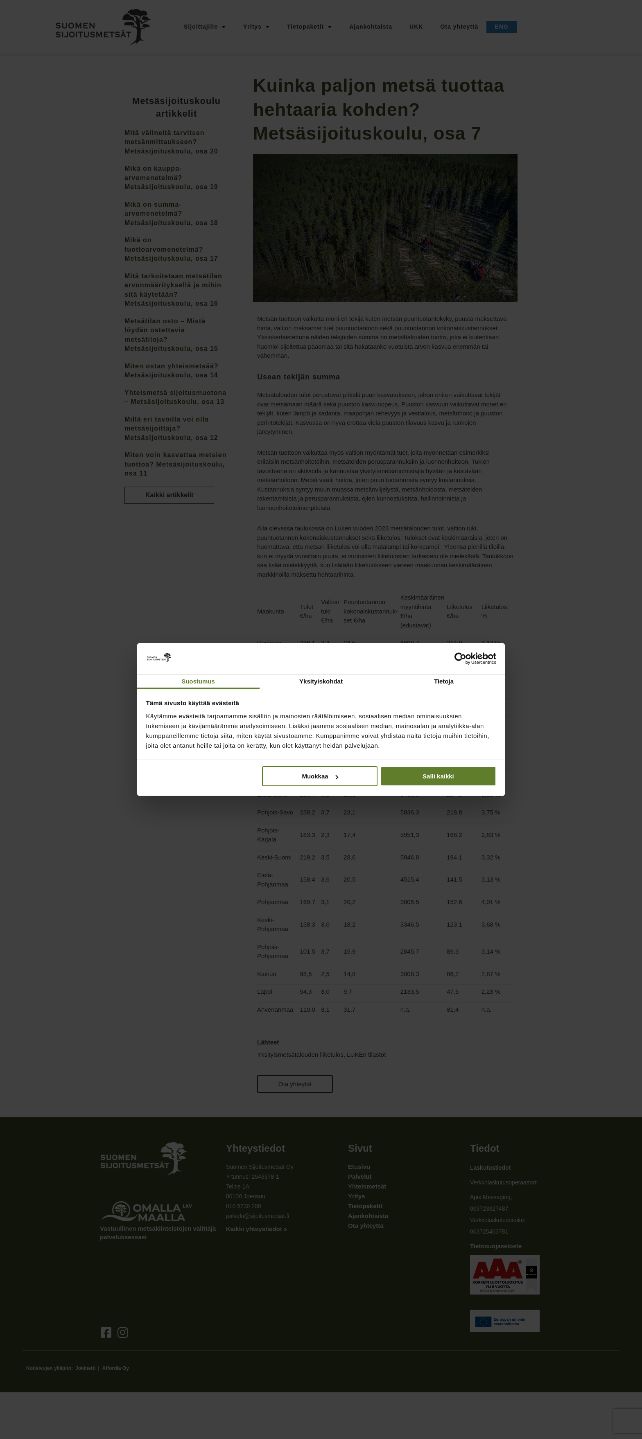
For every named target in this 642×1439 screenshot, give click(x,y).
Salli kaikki (438, 776)
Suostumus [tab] (198, 681)
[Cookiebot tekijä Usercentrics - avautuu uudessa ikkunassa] (460, 658)
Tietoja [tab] (444, 681)
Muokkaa (320, 776)
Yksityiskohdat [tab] (321, 681)
